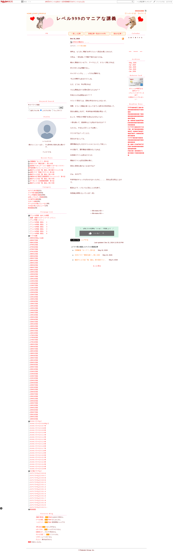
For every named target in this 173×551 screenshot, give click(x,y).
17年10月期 (34, 342)
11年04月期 (34, 283)
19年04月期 (34, 355)
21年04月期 (34, 374)
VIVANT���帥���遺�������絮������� (136, 140)
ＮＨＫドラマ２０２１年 (38, 457)
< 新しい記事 (76, 33)
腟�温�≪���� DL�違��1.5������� (136, 153)
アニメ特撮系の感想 (34, 195)
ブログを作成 (160, 2)
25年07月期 (34, 412)
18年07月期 (34, 349)
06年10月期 (34, 242)
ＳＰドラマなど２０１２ (38, 487)
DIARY (35, 13)
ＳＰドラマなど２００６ (38, 473)
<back (130, 51)
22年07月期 (34, 385)
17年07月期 (34, 340)
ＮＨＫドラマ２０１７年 (38, 448)
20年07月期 (34, 367)
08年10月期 (34, 260)
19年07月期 (34, 358)
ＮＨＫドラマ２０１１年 (38, 435)
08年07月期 (34, 258)
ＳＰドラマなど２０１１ (38, 484)
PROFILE (42, 13)
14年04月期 (34, 310)
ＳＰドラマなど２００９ (38, 480)
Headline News (136, 104)
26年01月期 (34, 417)
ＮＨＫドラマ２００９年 (38, 430)
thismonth (136, 51)
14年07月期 (34, 312)
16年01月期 (34, 326)
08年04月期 (34, 256)
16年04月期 (34, 328)
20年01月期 (34, 362)
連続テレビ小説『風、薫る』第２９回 (42, 179)
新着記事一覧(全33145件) (97, 33)
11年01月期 (34, 281)
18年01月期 (34, 344)
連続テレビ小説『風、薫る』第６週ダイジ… (90, 260)
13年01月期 (34, 299)
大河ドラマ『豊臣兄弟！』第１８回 (41, 163)
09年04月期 (34, 265)
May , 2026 (132, 63)
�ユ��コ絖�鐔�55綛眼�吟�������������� (136, 146)
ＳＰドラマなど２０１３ (38, 489)
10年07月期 (34, 276)
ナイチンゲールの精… (37, 519)
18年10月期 (34, 351)
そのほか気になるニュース (36, 206)
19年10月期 (34, 360)
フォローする (47, 152)
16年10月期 (34, 333)
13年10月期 (34, 306)
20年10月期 (34, 369)
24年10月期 (34, 405)
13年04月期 (34, 301)
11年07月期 (34, 285)
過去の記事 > (118, 33)
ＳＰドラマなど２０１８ (38, 500)
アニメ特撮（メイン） (37, 220)
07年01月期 (34, 245)
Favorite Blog (46, 513)
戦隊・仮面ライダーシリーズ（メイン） (43, 218)
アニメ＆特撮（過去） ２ (38, 224)
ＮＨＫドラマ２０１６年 (38, 446)
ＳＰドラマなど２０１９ (38, 503)
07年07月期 (34, 249)
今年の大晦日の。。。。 (81, 42)
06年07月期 (34, 240)
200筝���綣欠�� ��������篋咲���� (136, 110)
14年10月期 (34, 315)
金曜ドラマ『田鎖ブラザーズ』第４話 (42, 172)
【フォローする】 (130, 13)
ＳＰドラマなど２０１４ (38, 491)
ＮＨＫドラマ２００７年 (38, 426)
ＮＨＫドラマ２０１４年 (38, 442)
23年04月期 (34, 392)
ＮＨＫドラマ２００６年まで (39, 423)
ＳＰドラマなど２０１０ (38, 482)
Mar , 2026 (132, 67)
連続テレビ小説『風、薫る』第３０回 (42, 174)
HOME (29, 13)
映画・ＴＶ (27, 2)
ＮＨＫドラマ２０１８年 (38, 451)
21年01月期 (34, 371)
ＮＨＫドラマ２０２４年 (38, 464)
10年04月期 (34, 274)
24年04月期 (34, 401)
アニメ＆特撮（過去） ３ (38, 227)
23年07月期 (34, 394)
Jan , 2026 (132, 71)
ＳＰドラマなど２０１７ (38, 498)
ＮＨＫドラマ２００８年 (38, 428)
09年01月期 (34, 263)
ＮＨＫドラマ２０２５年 (38, 466)
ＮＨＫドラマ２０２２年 (38, 460)
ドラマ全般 (33, 236)
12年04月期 (34, 292)
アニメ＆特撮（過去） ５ (38, 231)
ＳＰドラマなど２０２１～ (38, 507)
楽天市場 (169, 2)
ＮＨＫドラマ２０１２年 (38, 437)
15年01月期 (34, 317)
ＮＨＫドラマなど (36, 421)
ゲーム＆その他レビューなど (37, 203)
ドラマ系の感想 (33, 193)
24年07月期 (34, 403)
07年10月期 (34, 251)
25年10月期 (34, 414)
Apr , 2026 (132, 65)
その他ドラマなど (36, 471)
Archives (136, 59)
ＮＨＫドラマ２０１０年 (38, 432)
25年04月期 (34, 410)
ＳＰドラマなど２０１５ (38, 494)
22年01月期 (34, 380)
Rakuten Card (136, 75)
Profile (47, 117)
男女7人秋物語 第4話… (37, 517)
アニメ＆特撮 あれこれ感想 (39, 215)
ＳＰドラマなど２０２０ (38, 505)
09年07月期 (34, 267)
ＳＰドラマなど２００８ (38, 478)
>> (144, 2)
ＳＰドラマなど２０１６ (38, 496)
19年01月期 (34, 353)
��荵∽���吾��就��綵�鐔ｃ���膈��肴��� (136, 133)
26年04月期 (34, 419)
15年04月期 (34, 319)
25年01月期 (34, 408)
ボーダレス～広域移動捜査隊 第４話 (42, 181)
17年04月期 (34, 337)
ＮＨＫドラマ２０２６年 (38, 469)
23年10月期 (34, 396)
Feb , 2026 (132, 69)
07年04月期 (34, 247)
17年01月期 (34, 335)
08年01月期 (34, 254)
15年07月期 (34, 322)
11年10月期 (34, 288)
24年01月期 (34, 398)
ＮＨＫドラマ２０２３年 (38, 462)
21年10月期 (34, 378)
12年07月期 (34, 294)
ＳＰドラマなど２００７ (38, 475)
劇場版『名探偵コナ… (37, 532)
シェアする (84, 240)
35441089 (139, 11)
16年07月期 (34, 331)
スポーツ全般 (32, 201)
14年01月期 (34, 308)
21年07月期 (34, 376)
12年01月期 (34, 290)
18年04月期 (34, 346)
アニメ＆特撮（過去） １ (38, 222)
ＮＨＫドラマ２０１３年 (38, 439)
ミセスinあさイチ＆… (37, 529)
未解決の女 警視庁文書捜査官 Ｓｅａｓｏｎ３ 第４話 (47, 176)
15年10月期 (34, 324)
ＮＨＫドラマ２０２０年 (38, 455)
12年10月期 (34, 297)
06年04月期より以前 (36, 238)
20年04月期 (34, 364)
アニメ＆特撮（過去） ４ (38, 229)
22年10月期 (34, 387)
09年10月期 (34, 270)
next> (141, 51)
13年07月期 (34, 303)
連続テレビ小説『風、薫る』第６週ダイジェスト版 (46, 170)
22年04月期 (34, 383)
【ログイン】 (142, 13)
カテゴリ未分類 (33, 190)
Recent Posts (47, 158)
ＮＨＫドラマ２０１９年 (38, 453)
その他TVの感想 (33, 199)
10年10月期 (34, 279)
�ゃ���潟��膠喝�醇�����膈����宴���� (136, 123)
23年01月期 (34, 389)
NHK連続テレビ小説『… (38, 534)
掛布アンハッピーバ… (37, 522)
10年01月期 (34, 272)
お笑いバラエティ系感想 (36, 197)
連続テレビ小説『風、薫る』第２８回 (42, 183)
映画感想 (31, 208)
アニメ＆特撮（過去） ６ (38, 233)
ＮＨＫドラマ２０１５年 (38, 444)
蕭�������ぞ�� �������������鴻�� (136, 116)
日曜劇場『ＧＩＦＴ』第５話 (39, 161)
